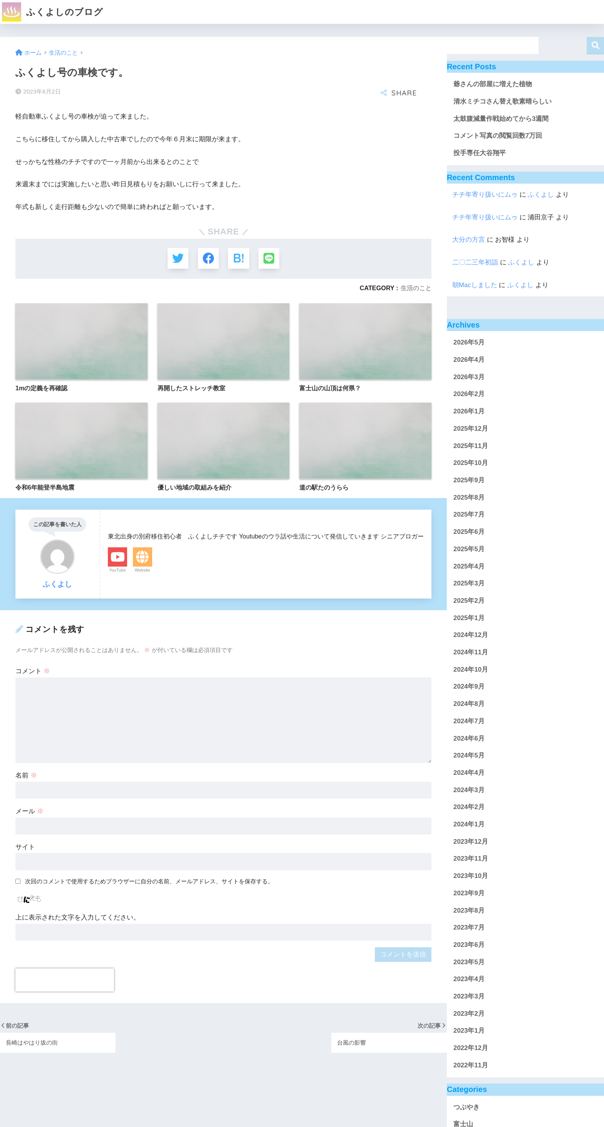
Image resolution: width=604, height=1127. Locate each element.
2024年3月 (469, 790)
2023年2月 (469, 1013)
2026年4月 (469, 359)
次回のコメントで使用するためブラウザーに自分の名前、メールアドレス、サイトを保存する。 (149, 881)
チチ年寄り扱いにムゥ (485, 194)
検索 (595, 45)
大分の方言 (468, 239)
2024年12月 (470, 635)
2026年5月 (469, 342)
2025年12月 (470, 428)
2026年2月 (469, 394)
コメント (32, 671)
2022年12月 (470, 1048)
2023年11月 (470, 858)
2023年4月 (469, 979)
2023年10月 (470, 876)
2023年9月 (469, 893)
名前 (26, 775)
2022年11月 (470, 1065)
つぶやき (466, 1107)
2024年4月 (469, 772)
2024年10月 (470, 669)
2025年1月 (469, 618)
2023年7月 (469, 927)
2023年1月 (469, 1030)
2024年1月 (469, 824)
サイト (25, 847)
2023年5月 (469, 962)
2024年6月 (469, 738)
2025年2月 (469, 600)
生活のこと (416, 288)
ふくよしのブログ (52, 12)
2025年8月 (469, 497)
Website (142, 570)
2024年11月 (470, 652)
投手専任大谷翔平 (479, 153)
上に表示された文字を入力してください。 (77, 917)
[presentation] (64, 980)
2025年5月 (469, 549)
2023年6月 (469, 944)
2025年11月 (470, 446)
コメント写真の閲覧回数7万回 (497, 135)
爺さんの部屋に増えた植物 (492, 84)
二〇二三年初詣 (475, 262)
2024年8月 (469, 703)
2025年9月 (469, 480)
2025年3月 (469, 583)
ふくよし (541, 194)
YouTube (117, 570)
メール (29, 811)
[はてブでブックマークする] (238, 258)
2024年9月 (469, 686)
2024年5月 (469, 755)
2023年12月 (470, 841)
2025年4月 (469, 566)
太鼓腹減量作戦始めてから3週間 (501, 118)
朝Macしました (474, 285)
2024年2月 (469, 807)
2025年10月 (470, 463)
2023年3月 (469, 996)
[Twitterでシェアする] (177, 258)
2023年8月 (469, 910)
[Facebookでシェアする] (208, 258)
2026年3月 (469, 377)
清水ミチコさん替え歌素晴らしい (502, 101)
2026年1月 (469, 411)
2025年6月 (469, 531)
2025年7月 (469, 514)
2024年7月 (469, 721)
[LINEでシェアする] (269, 258)
